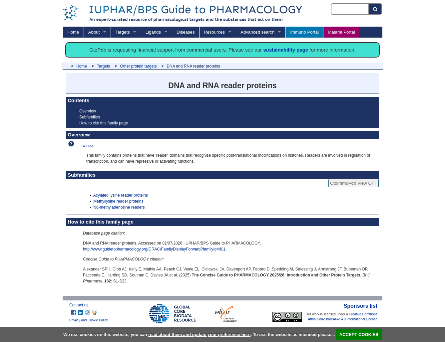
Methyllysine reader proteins (118, 201)
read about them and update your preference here (199, 334)
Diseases (186, 32)
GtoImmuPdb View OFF (353, 183)
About (94, 32)
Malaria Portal (341, 32)
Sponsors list (360, 306)
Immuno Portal (304, 32)
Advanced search (257, 32)
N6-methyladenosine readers (119, 207)
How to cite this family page (103, 123)
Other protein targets (138, 66)
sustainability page (285, 50)
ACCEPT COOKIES (358, 334)
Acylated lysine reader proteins (120, 195)
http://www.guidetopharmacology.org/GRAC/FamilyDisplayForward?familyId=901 (154, 249)
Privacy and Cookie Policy (88, 320)
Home (73, 32)
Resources (214, 32)
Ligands (153, 32)
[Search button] (375, 9)
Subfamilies (89, 117)
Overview (87, 111)
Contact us (78, 305)
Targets (122, 32)
